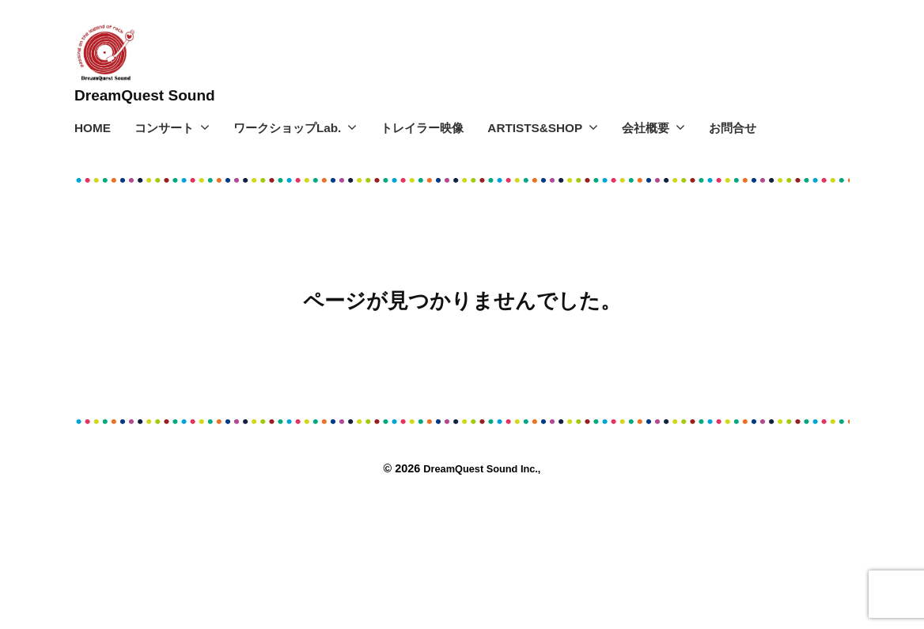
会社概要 (645, 128)
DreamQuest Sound (157, 94)
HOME (92, 128)
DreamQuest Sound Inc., (482, 468)
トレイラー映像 (422, 128)
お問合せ (732, 128)
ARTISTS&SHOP (534, 128)
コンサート (164, 128)
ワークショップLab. (287, 128)
